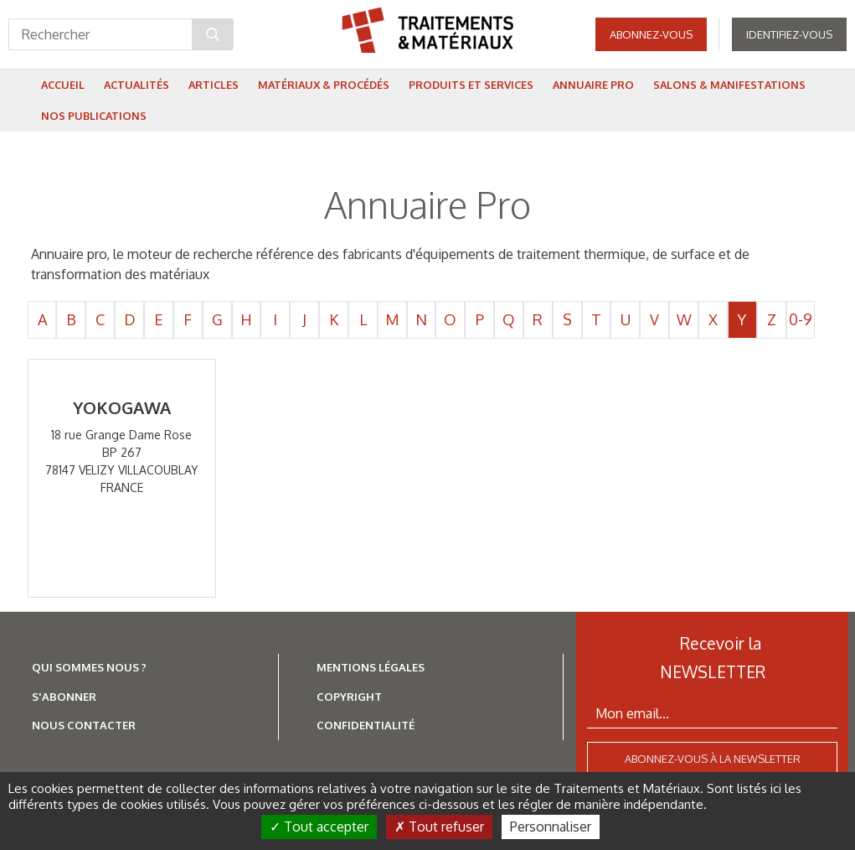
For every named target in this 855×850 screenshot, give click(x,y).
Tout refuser (439, 826)
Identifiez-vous (789, 42)
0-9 (800, 319)
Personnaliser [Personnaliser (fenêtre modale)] (550, 826)
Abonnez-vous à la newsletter (713, 758)
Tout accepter (319, 826)
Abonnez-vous (651, 42)
